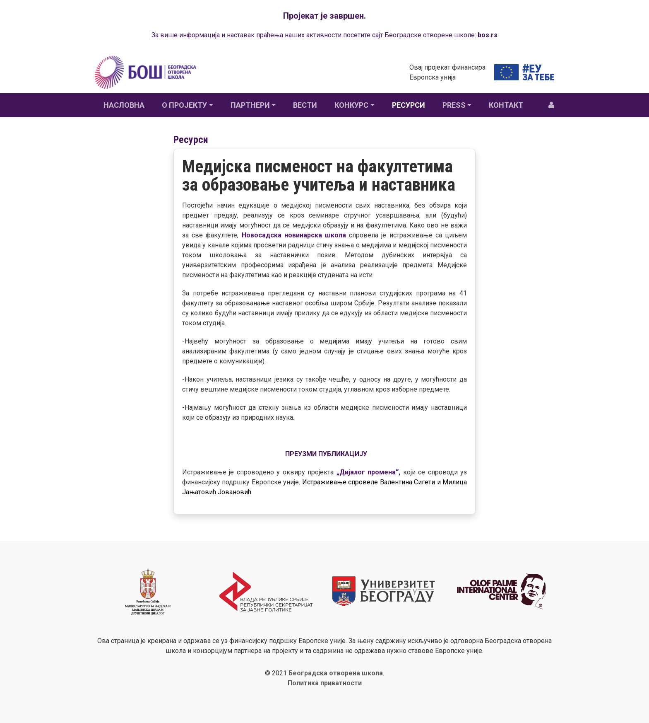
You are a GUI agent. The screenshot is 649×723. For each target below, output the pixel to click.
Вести (305, 105)
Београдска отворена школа (335, 673)
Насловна (123, 105)
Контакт (506, 105)
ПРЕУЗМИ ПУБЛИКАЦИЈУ (326, 454)
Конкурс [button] (351, 105)
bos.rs (488, 35)
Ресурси (408, 105)
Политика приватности (325, 683)
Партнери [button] (250, 105)
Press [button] (454, 105)
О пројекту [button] (184, 105)
